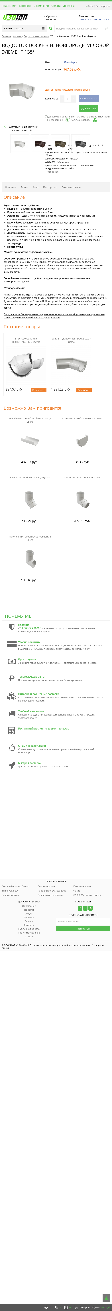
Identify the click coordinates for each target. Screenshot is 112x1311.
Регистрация (103, 6)
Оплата (56, 5)
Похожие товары (71, 187)
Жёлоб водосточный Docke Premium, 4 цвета (30, 420)
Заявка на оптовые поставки (93, 116)
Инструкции (50, 187)
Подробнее (52, 171)
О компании (41, 5)
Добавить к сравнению (60, 116)
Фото (35, 187)
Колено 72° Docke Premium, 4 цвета (82, 477)
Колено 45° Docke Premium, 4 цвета (30, 477)
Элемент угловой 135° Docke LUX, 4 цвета (71, 340)
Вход (90, 6)
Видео (24, 187)
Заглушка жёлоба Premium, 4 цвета (82, 418)
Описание (10, 187)
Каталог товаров (24, 28)
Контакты (25, 5)
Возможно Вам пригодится (32, 408)
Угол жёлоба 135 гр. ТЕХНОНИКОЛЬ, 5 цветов (26, 340)
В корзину (88, 108)
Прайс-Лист (9, 5)
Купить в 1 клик (89, 98)
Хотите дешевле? (78, 119)
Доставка (69, 5)
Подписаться (83, 928)
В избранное (54, 119)
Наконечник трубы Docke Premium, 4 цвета (30, 538)
